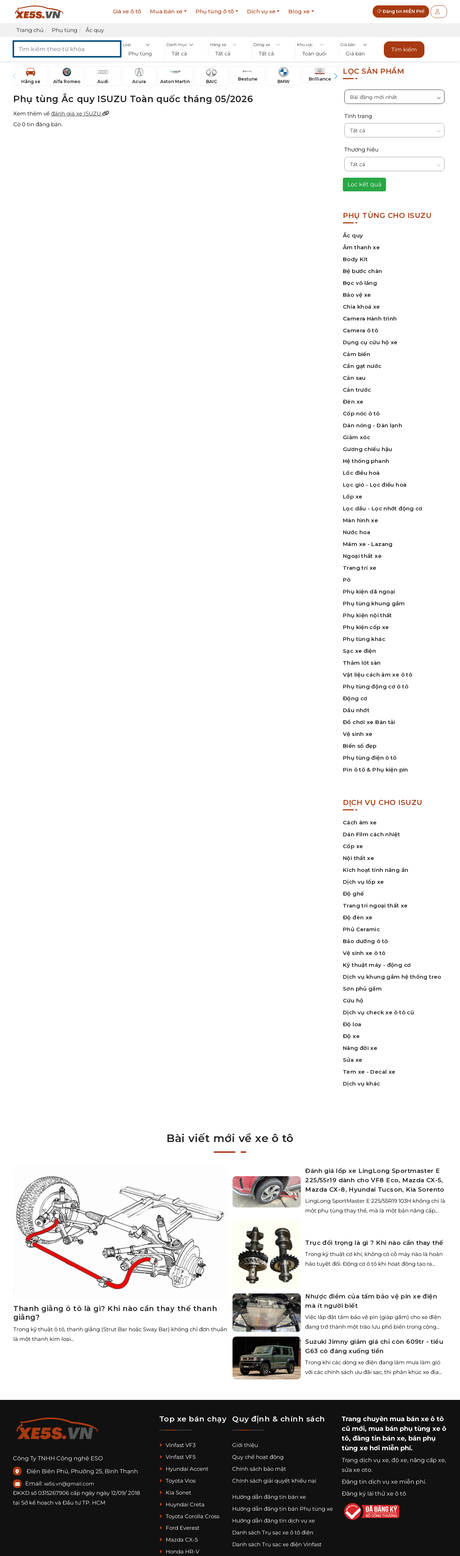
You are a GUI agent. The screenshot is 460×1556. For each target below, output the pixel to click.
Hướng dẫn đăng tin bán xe (269, 1496)
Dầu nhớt (356, 710)
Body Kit (355, 259)
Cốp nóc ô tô (361, 413)
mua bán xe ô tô (417, 1419)
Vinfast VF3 (177, 1445)
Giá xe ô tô (127, 11)
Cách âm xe (360, 822)
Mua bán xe (166, 11)
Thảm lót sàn (362, 662)
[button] (143, 53)
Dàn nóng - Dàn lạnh (372, 425)
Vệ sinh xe (358, 734)
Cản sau (354, 377)
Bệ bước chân (362, 271)
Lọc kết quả (364, 184)
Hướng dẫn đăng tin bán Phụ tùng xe (282, 1508)
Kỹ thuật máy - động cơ (377, 964)
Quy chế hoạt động (258, 1456)
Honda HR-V (179, 1551)
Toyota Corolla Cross (189, 1516)
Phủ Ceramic (361, 929)
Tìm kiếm (404, 49)
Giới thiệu (245, 1445)
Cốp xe (353, 846)
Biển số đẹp (359, 745)
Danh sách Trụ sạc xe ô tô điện (272, 1532)
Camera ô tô (360, 330)
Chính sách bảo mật (259, 1468)
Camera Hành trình (370, 318)
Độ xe (351, 1036)
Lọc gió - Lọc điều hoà (374, 484)
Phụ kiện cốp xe (366, 627)
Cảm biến (356, 354)
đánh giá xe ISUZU (80, 113)
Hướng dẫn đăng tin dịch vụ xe (273, 1520)
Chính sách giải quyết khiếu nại (274, 1480)
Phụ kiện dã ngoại (369, 591)
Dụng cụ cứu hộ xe (370, 342)
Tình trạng (358, 116)
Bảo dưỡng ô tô (365, 941)
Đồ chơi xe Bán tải (369, 722)
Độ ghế (353, 893)
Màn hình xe (360, 520)
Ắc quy (353, 235)
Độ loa (352, 1024)
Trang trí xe (360, 567)
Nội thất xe (358, 858)
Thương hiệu (361, 149)
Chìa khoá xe (361, 306)
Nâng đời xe (360, 1048)
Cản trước (357, 389)
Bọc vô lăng (360, 282)
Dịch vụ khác (361, 1083)
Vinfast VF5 (177, 1456)
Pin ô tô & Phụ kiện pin (375, 769)
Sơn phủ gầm (362, 988)
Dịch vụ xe (261, 11)
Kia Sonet (175, 1492)
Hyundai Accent (183, 1468)
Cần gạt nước (362, 366)
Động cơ (355, 698)
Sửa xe (352, 1059)
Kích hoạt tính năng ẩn (375, 869)
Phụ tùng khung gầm (374, 603)
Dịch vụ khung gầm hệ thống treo (392, 976)
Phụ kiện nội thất (367, 615)
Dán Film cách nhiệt (371, 834)
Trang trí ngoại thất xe (375, 905)
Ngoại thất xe (362, 555)
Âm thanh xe (361, 247)
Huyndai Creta (181, 1504)
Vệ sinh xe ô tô (364, 953)
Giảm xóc (356, 437)
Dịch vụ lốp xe (363, 881)
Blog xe (299, 11)
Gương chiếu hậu (367, 449)
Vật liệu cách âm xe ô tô (377, 674)
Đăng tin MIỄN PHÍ (400, 11)
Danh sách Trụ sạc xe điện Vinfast (277, 1544)
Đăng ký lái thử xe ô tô (374, 1493)
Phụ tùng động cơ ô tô (375, 686)
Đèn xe (353, 401)
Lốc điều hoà (361, 472)
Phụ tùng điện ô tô (370, 757)
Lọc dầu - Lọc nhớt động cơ (383, 508)
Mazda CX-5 (178, 1539)
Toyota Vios (177, 1480)
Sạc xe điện (359, 650)
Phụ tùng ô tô (215, 11)
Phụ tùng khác (364, 639)
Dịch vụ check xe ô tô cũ (378, 1012)
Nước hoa (356, 532)
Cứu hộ (353, 1000)
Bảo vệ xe (357, 294)
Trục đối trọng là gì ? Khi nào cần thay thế (374, 1242)
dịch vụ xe (374, 1460)
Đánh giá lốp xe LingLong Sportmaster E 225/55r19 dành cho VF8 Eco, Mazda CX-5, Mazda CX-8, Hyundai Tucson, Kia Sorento (375, 1180)
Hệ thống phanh (366, 461)
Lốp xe (352, 496)
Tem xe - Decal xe (369, 1071)
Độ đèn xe (357, 917)
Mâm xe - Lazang (368, 544)
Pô (347, 579)
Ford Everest (179, 1527)
